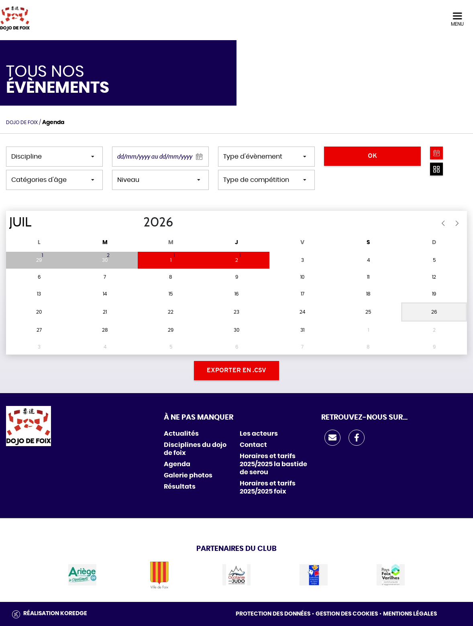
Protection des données (273, 614)
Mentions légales (410, 614)
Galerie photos (188, 475)
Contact (253, 445)
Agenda (177, 464)
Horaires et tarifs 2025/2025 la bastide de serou (273, 464)
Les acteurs (259, 433)
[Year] (136, 222)
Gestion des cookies (347, 614)
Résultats (180, 486)
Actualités (181, 433)
